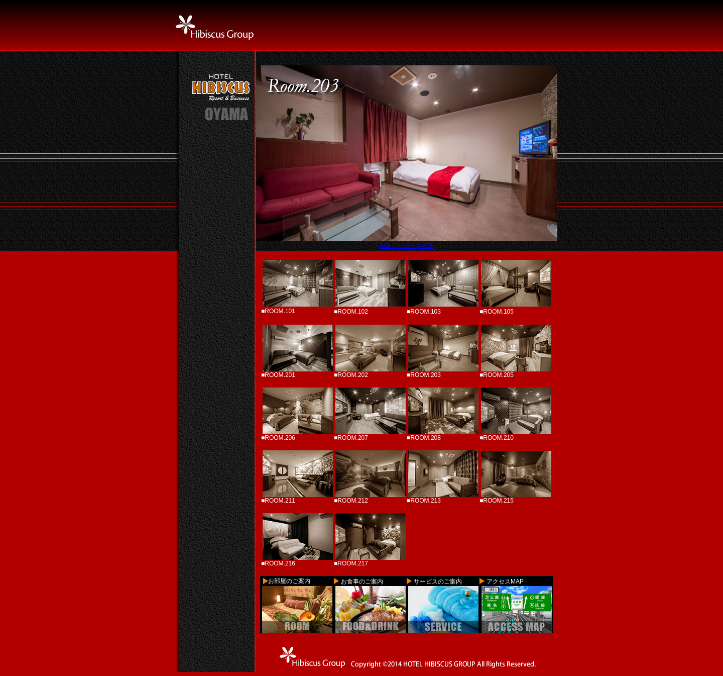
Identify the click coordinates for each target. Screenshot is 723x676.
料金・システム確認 (407, 245)
